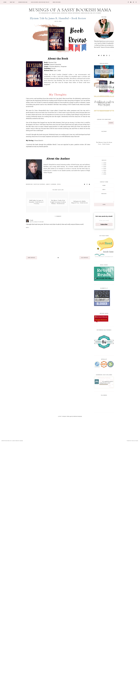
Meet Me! (12, 2)
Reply (27, 227)
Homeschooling (22, 2)
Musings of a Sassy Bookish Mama (70, 10)
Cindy (31, 220)
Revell (59, 184)
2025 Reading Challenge (104, 377)
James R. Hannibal (51, 184)
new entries (31, 257)
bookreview (29, 184)
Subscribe (104, 224)
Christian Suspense (39, 184)
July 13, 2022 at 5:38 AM (37, 221)
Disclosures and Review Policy (40, 2)
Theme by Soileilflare (132, 440)
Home (5, 2)
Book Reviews (57, 2)
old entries (84, 257)
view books (111, 387)
